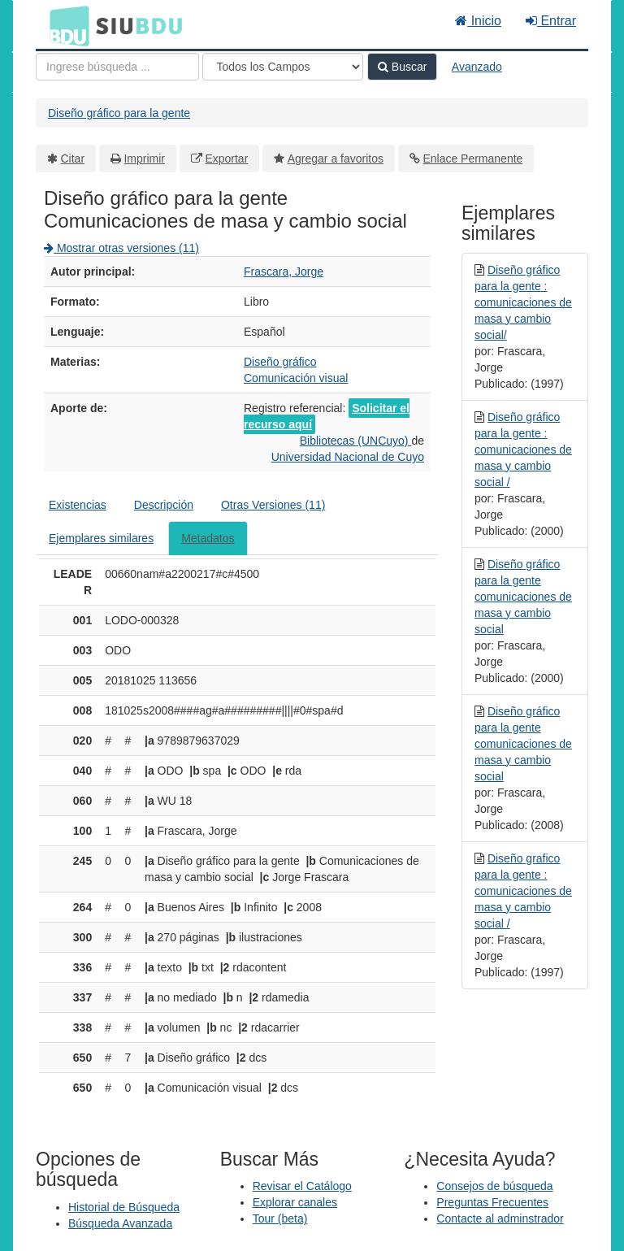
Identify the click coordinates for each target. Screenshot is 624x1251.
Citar (73, 158)
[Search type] (282, 66)
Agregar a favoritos (336, 158)
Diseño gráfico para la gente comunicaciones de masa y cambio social (523, 597)
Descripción (163, 504)
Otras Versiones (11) (273, 504)
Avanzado (477, 66)
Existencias (77, 504)
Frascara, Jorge (283, 271)
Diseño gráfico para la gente (119, 112)
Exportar (226, 158)
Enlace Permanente (472, 158)
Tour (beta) (280, 1218)
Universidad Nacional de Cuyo (347, 456)
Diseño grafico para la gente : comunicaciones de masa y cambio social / (523, 891)
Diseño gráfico (280, 361)
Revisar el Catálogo (302, 1185)
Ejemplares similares (101, 538)
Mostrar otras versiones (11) (121, 247)
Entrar (551, 21)
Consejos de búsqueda (494, 1185)
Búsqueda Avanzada (120, 1223)
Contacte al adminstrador (499, 1218)
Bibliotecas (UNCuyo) (356, 440)
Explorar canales (295, 1202)
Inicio (478, 21)
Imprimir (144, 158)
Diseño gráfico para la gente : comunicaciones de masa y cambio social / (523, 449)
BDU (65, 25)
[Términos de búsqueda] (117, 66)
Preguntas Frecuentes (492, 1202)
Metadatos (207, 538)
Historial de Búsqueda (124, 1207)
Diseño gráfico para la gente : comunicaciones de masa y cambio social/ (523, 302)
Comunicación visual (296, 377)
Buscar (402, 66)
